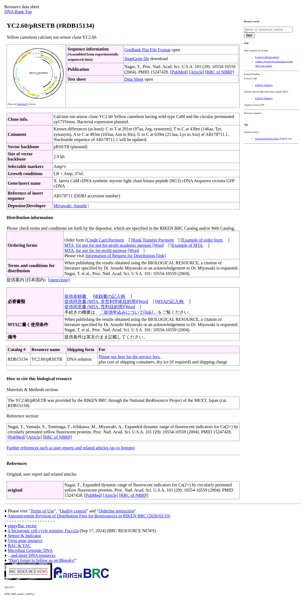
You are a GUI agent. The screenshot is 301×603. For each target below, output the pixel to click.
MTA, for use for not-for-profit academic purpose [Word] (116, 245)
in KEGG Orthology (264, 85)
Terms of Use (42, 511)
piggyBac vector (22, 525)
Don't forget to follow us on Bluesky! (42, 560)
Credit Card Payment (105, 240)
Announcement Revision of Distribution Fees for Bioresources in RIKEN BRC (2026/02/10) (88, 516)
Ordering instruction (116, 511)
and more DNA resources (33, 555)
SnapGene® (22, 104)
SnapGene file (136, 58)
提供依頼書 (75, 296)
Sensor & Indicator (24, 535)
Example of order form (202, 240)
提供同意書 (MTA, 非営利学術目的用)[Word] (109, 301)
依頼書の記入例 (110, 296)
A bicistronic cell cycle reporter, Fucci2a (43, 530)
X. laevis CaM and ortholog (267, 57)
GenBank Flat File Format (147, 49)
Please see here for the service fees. (130, 356)
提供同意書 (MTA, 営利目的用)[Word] (102, 306)
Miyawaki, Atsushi (70, 205)
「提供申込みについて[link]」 (129, 312)
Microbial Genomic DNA (30, 550)
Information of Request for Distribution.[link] (125, 255)
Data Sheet (134, 79)
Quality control (73, 511)
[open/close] (59, 279)
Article (196, 72)
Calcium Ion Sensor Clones (267, 139)
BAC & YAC (19, 545)
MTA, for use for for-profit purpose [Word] (104, 250)
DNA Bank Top (18, 11)
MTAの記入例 (170, 301)
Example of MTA (188, 245)
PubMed (179, 72)
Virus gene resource (25, 540)
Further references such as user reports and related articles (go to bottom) (71, 447)
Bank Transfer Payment (153, 240)
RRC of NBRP (220, 72)
